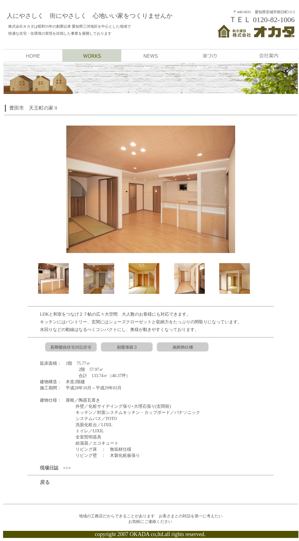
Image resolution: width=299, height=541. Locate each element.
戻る (45, 482)
